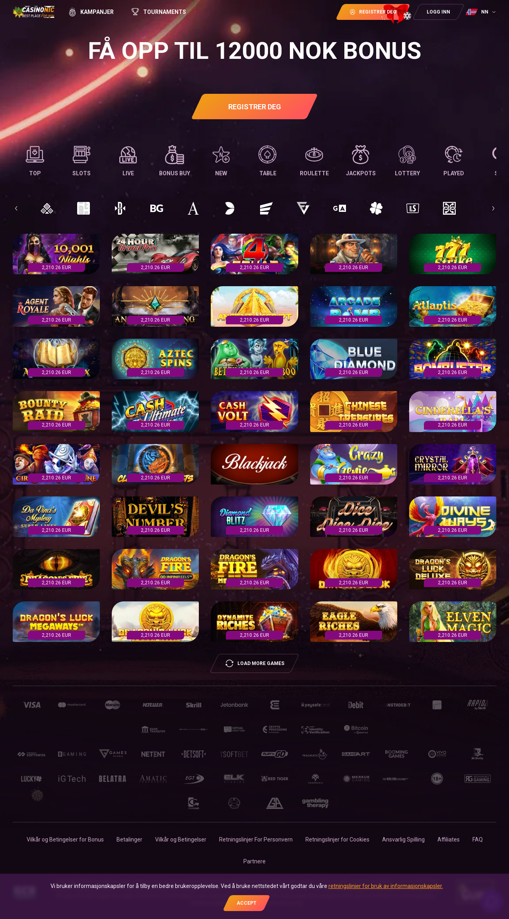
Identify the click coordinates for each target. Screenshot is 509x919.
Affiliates (448, 839)
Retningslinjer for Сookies (337, 839)
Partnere (254, 861)
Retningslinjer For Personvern (256, 839)
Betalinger (129, 839)
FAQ (477, 839)
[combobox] (481, 12)
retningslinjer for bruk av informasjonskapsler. (385, 886)
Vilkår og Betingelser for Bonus (65, 839)
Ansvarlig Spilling (403, 839)
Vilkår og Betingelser (180, 839)
